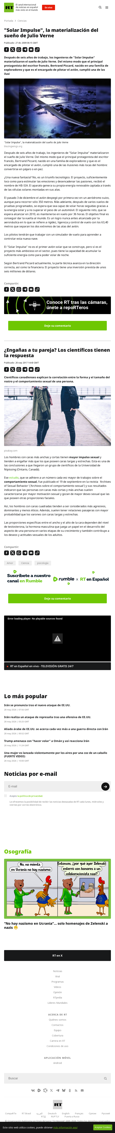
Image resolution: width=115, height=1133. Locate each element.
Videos (57, 987)
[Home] (9, 7)
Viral (57, 976)
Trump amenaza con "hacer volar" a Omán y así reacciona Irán (46, 741)
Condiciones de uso (57, 1046)
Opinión (57, 992)
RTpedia (57, 997)
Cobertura (57, 1035)
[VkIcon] (33, 1090)
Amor (10, 563)
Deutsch (52, 1113)
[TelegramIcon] (57, 1090)
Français (79, 1113)
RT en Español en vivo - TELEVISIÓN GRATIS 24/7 (41, 666)
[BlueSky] (63, 1090)
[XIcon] (51, 1090)
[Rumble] (39, 1090)
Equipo (57, 1030)
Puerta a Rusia (72, 1116)
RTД (43, 1116)
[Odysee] (45, 1090)
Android (57, 1063)
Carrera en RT (57, 1041)
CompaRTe (10, 1113)
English (66, 1113)
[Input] (57, 786)
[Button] (100, 7)
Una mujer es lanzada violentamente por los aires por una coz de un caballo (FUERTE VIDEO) (55, 754)
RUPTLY (55, 1116)
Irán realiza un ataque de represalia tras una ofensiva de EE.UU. (47, 717)
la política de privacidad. (30, 795)
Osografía (18, 851)
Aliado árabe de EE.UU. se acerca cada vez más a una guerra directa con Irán (56, 729)
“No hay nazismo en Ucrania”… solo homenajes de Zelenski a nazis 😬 (56, 925)
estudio (14, 478)
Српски (92, 1113)
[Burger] (107, 7)
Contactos (57, 1025)
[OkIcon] (70, 1090)
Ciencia (25, 563)
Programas (57, 981)
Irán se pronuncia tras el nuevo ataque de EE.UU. (37, 705)
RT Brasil (26, 1113)
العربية (39, 1113)
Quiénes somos (57, 1019)
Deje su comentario (57, 326)
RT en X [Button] (57, 955)
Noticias (57, 971)
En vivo (48, 7)
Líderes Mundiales (57, 1003)
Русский (106, 1113)
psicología (42, 563)
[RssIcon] (76, 1090)
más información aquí (65, 1127)
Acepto (26, 795)
